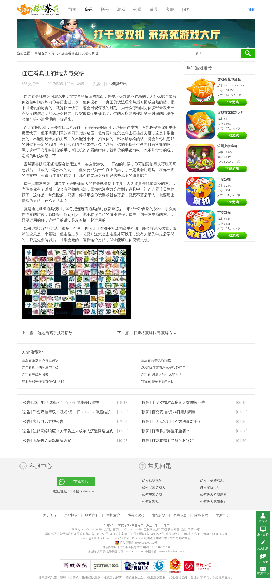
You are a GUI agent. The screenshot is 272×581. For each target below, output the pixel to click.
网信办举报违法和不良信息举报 (122, 547)
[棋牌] (173, 402)
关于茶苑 (49, 515)
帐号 (105, 9)
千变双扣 (224, 179)
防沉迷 (263, 521)
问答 (186, 9)
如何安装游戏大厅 (155, 487)
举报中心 (222, 515)
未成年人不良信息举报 (103, 551)
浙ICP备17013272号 (151, 534)
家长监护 (113, 515)
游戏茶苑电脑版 (229, 79)
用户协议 (71, 515)
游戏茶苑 (38, 9)
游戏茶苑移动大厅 (230, 113)
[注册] (251, 9)
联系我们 (92, 515)
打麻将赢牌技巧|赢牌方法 (155, 333)
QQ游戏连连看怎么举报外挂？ (163, 367)
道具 (153, 9)
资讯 (88, 9)
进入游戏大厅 (210, 487)
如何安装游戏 (152, 494)
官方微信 (263, 562)
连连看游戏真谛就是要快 (40, 360)
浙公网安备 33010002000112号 (136, 542)
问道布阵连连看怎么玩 (157, 382)
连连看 (29, 96)
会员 (137, 9)
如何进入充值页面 (213, 502)
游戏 (121, 9)
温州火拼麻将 (227, 146)
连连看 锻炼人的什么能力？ (161, 374)
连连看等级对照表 (35, 374)
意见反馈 (159, 515)
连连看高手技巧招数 (55, 333)
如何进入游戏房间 (213, 494)
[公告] (60, 402)
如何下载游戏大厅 (213, 480)
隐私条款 (201, 515)
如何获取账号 (152, 480)
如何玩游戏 (150, 502)
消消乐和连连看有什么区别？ (43, 382)
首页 (72, 9)
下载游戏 (232, 102)
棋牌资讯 (119, 84)
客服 (170, 9)
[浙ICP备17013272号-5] (97, 534)
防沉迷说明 (136, 515)
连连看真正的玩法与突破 (40, 367)
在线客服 (81, 482)
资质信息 (180, 515)
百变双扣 (224, 213)
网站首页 (41, 53)
